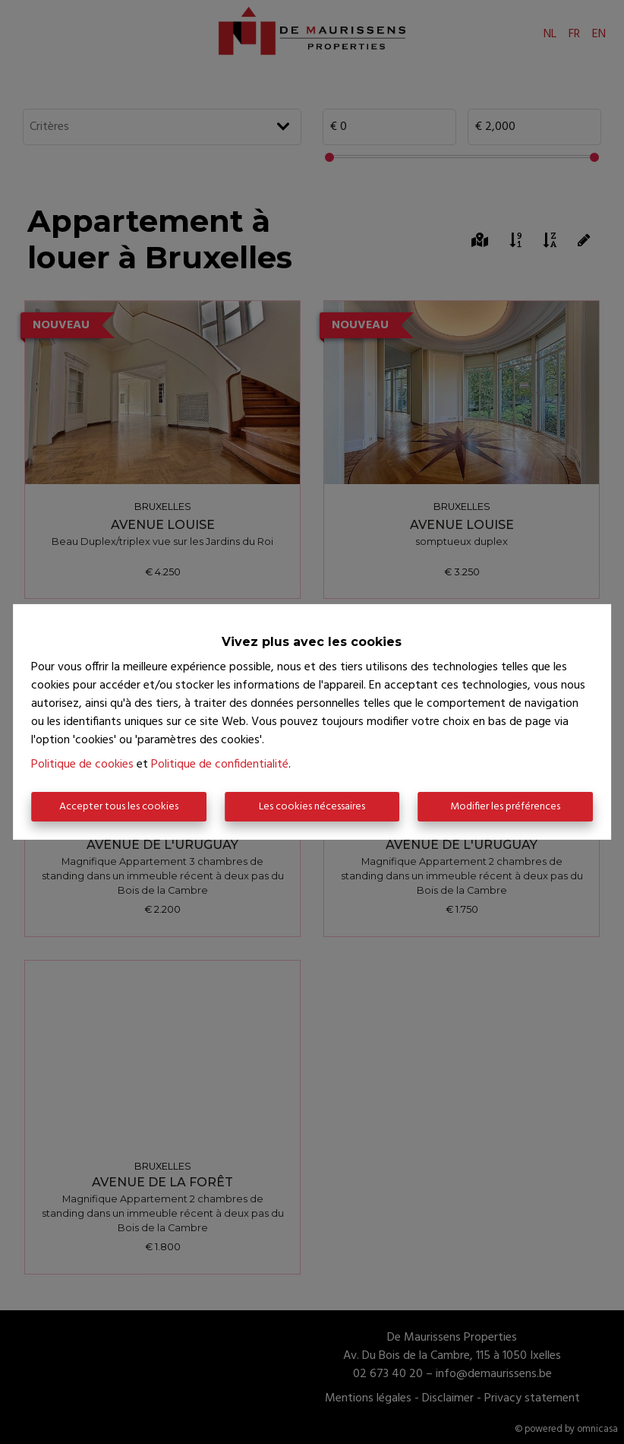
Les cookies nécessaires (312, 806)
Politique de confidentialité (219, 764)
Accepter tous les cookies (118, 806)
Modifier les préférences (505, 806)
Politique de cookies (82, 764)
